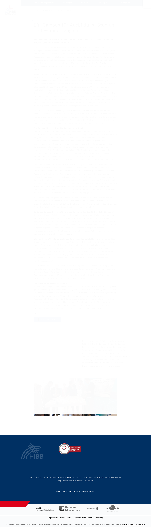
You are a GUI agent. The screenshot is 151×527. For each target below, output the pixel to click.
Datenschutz (65, 518)
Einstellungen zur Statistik (133, 524)
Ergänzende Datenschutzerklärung (70, 481)
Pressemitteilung (47, 319)
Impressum (89, 481)
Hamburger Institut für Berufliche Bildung (44, 477)
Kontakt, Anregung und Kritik (70, 477)
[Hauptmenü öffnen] (147, 4)
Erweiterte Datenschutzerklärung (88, 518)
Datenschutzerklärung (113, 477)
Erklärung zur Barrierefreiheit (93, 477)
